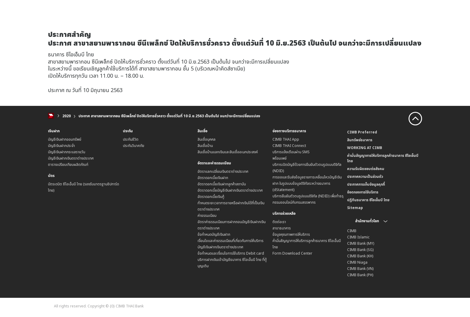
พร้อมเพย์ (279, 158)
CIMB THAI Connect (289, 145)
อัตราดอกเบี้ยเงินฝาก (213, 177)
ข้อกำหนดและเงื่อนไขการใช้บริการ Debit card (231, 253)
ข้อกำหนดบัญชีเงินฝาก (214, 234)
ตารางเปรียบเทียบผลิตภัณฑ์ (68, 164)
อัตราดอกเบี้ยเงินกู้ (211, 196)
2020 (66, 115)
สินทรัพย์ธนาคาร (359, 139)
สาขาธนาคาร (281, 228)
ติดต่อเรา (279, 221)
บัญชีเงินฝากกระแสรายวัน (66, 151)
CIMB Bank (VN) (360, 268)
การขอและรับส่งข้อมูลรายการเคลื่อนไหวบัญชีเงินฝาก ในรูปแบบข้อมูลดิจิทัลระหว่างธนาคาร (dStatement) (307, 183)
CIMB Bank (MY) (360, 243)
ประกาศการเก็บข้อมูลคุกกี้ (366, 184)
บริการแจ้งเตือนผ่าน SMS (291, 151)
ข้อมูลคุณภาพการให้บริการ (291, 234)
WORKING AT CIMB (364, 147)
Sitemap (355, 207)
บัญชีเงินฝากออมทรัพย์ (64, 139)
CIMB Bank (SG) (360, 249)
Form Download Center (292, 253)
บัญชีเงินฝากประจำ (61, 145)
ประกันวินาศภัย (133, 145)
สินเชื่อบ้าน (205, 145)
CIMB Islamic (358, 237)
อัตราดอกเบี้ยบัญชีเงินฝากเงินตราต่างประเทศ (230, 190)
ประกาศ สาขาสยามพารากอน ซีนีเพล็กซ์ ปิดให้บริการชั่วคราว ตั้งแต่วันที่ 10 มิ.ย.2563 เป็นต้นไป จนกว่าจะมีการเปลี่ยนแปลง (169, 115)
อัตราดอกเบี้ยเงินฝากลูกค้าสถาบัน (222, 184)
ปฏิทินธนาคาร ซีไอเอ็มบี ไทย (368, 199)
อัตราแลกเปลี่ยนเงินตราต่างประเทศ (223, 171)
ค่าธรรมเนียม (207, 215)
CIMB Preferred (362, 132)
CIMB (351, 230)
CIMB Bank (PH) (360, 274)
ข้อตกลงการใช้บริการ (362, 192)
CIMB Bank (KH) (360, 256)
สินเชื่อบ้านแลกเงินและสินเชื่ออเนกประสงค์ (228, 151)
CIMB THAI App (285, 139)
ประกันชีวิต (130, 139)
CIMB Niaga (357, 262)
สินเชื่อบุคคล (207, 139)
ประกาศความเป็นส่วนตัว (365, 176)
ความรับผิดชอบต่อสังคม (365, 168)
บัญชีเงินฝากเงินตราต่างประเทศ (71, 158)
